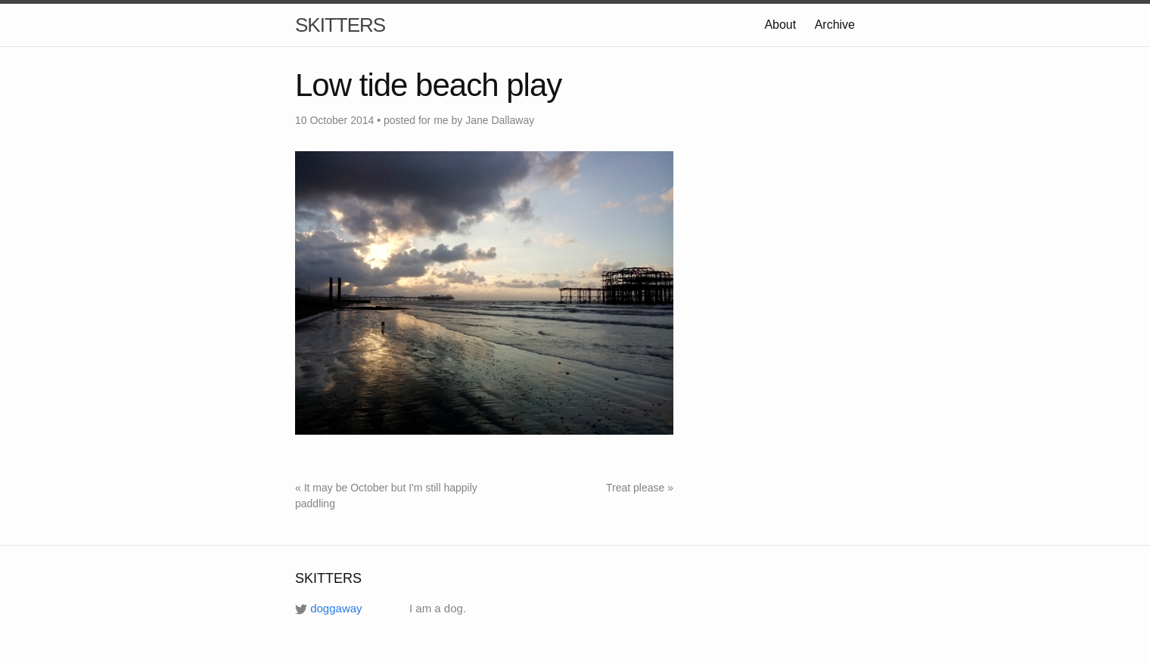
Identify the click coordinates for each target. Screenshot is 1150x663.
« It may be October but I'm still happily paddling (386, 496)
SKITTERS (340, 25)
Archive (835, 24)
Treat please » (639, 488)
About (780, 24)
